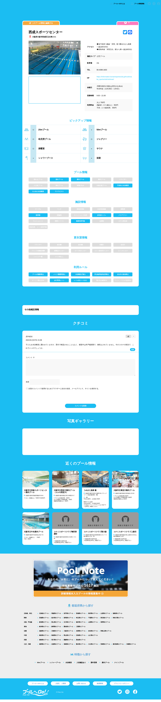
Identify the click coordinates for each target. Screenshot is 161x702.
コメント (30, 357)
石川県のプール (68, 624)
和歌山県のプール (106, 633)
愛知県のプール (68, 629)
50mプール (41, 665)
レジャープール (55, 665)
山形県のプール (105, 616)
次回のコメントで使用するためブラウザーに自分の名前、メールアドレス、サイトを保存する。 (64, 391)
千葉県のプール (93, 620)
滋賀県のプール (44, 633)
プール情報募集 (137, 3)
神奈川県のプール (118, 620)
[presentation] (80, 399)
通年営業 (94, 665)
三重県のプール (80, 629)
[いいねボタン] (125, 22)
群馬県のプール (68, 620)
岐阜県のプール (44, 629)
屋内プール (106, 665)
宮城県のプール (80, 616)
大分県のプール (93, 646)
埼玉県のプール (80, 620)
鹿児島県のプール (118, 646)
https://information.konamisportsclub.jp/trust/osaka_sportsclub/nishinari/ (114, 78)
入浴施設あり (81, 665)
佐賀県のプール (56, 646)
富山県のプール (56, 624)
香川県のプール (56, 642)
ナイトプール (119, 665)
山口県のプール (93, 638)
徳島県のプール (44, 642)
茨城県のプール (44, 620)
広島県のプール (80, 638)
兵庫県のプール (80, 633)
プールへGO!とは (117, 3)
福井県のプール (80, 624)
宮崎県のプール (105, 646)
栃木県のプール (56, 620)
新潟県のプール (44, 624)
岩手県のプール (68, 616)
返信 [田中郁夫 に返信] (132, 349)
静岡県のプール (56, 629)
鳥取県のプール (44, 638)
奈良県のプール (93, 633)
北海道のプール (44, 616)
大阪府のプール (68, 633)
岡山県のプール (68, 638)
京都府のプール (56, 633)
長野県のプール (105, 624)
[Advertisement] (80, 15)
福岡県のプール (44, 646)
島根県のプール (56, 638)
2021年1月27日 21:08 (34, 340)
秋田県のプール (93, 616)
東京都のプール (105, 620)
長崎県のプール (68, 646)
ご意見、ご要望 (60, 686)
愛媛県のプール (68, 642)
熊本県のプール (80, 646)
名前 (27, 384)
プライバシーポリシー (121, 686)
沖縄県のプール (131, 646)
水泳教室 (68, 665)
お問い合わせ (81, 686)
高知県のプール (80, 642)
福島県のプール (117, 616)
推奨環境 (100, 686)
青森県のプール (56, 616)
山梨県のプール (93, 624)
